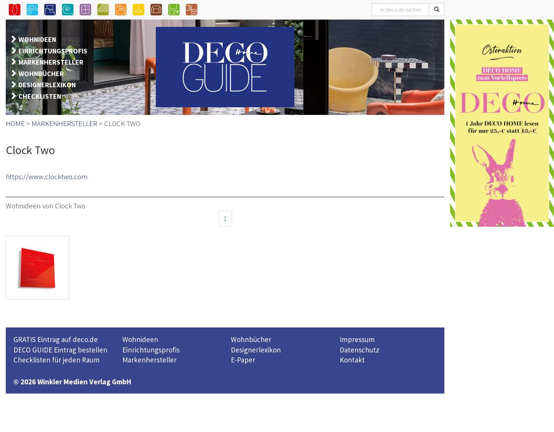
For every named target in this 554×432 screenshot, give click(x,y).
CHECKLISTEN (39, 96)
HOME (15, 123)
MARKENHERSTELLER (50, 62)
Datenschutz (359, 349)
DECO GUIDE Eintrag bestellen (60, 349)
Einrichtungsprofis (151, 349)
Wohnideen (140, 339)
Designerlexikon (256, 349)
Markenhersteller (149, 359)
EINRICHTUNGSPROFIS (52, 51)
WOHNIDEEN (37, 39)
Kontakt (352, 359)
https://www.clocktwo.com (47, 176)
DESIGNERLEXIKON (47, 84)
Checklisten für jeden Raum (56, 359)
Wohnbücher (251, 339)
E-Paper (243, 359)
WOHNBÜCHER (41, 73)
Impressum (357, 339)
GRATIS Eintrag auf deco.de (55, 339)
